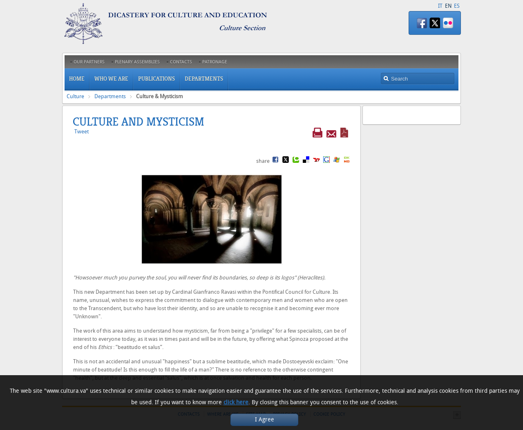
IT (440, 6)
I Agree (264, 419)
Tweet (81, 131)
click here (236, 402)
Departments (110, 96)
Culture (75, 96)
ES (457, 6)
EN (448, 6)
